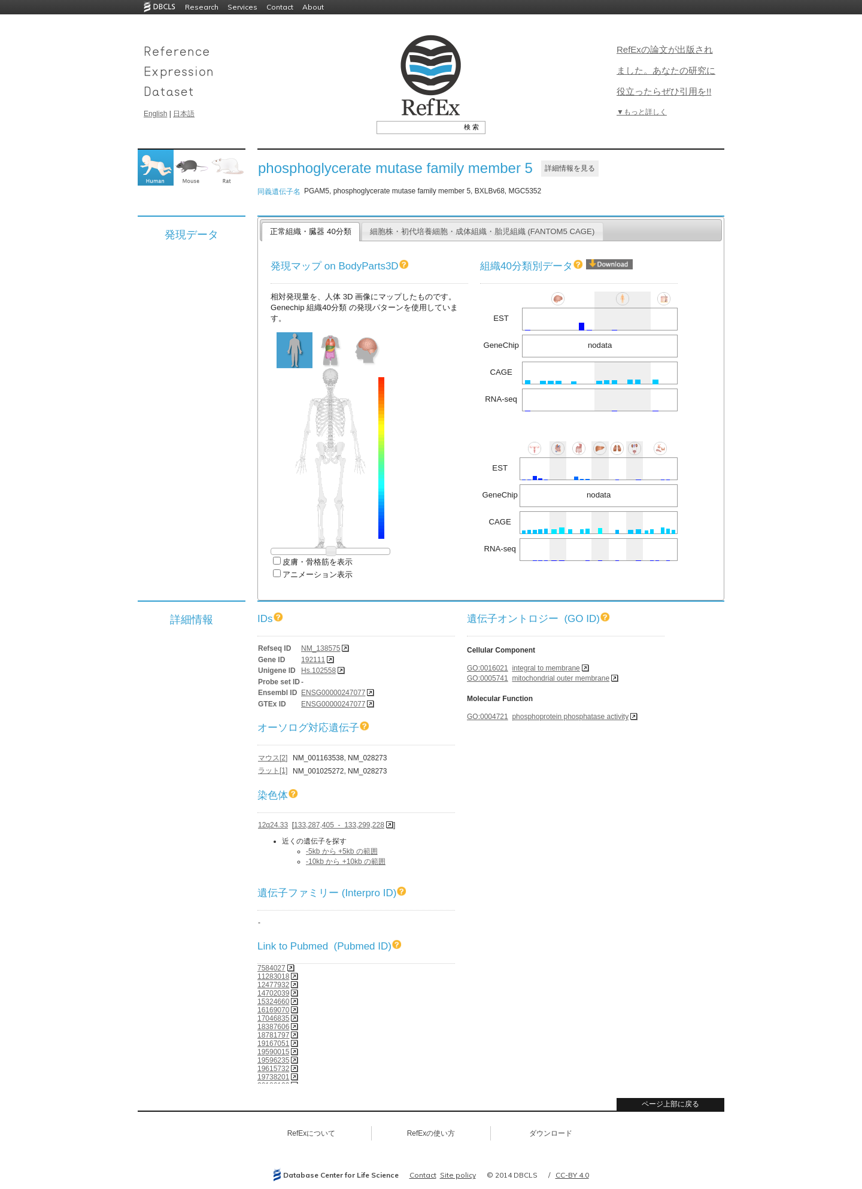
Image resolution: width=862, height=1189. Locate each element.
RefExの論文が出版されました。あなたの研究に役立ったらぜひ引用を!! (666, 70)
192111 (313, 660)
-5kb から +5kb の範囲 (342, 851)
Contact (279, 6)
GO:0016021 (487, 668)
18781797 (273, 1035)
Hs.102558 (318, 670)
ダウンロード (550, 1133)
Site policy (458, 1174)
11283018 (273, 976)
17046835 (273, 1018)
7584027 (271, 968)
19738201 (273, 1077)
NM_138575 (320, 648)
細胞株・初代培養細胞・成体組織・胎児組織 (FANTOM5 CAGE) (482, 231)
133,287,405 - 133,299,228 (339, 825)
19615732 (273, 1068)
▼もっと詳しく (642, 112)
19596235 (273, 1060)
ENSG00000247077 (333, 692)
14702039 (273, 993)
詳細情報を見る (570, 168)
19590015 (273, 1052)
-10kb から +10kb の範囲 (346, 861)
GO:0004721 (487, 716)
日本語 (184, 114)
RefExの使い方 (431, 1133)
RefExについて (311, 1133)
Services (242, 6)
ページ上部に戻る (670, 1104)
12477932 (273, 985)
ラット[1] (272, 770)
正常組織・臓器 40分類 (310, 231)
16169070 (273, 1010)
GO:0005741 (487, 678)
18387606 (273, 1027)
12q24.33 (273, 825)
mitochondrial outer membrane (560, 678)
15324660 (273, 1001)
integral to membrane (545, 668)
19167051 (273, 1043)
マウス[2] (272, 758)
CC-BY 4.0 (572, 1174)
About (313, 6)
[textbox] (417, 127)
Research (201, 6)
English (155, 114)
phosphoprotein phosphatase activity (570, 716)
